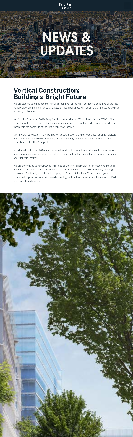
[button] (127, 5)
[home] (66, 6)
